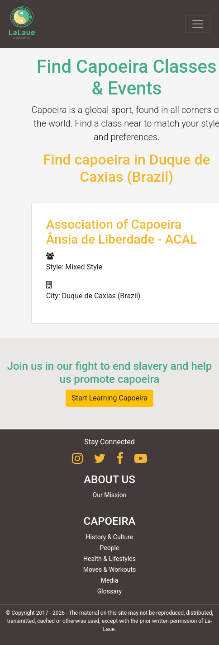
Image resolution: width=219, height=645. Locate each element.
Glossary (109, 591)
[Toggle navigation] (197, 24)
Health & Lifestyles (109, 558)
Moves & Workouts (109, 569)
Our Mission (110, 495)
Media (110, 580)
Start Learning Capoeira (109, 398)
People (109, 547)
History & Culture (109, 537)
